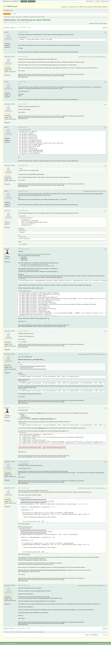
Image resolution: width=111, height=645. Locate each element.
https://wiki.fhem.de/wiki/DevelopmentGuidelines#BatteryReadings (35, 254)
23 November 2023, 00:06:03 (23, 354)
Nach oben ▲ (106, 643)
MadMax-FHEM (10, 56)
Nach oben (6, 628)
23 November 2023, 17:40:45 (23, 461)
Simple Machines (12, 643)
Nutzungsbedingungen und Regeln (96, 643)
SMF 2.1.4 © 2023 (5, 643)
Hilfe (88, 643)
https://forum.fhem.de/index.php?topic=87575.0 (29, 270)
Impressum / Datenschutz (69, 7)
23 (18, 27)
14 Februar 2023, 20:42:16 (23, 32)
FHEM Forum (11, 6)
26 (24, 27)
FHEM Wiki (96, 7)
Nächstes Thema (103, 23)
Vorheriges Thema (93, 23)
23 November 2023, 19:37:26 (23, 585)
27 (25, 27)
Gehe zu (87, 634)
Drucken (105, 27)
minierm (8, 210)
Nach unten (6, 27)
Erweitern (28, 129)
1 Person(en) (20, 244)
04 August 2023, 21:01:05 (23, 127)
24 (19, 27)
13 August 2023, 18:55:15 (23, 210)
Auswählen (23, 37)
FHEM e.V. (105, 7)
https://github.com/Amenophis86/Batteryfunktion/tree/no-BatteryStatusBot (37, 265)
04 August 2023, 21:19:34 (23, 165)
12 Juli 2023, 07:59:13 (22, 104)
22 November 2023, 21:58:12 (23, 248)
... (17, 27)
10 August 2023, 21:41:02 (23, 191)
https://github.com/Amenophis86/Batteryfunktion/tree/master (34, 264)
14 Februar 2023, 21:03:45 (23, 56)
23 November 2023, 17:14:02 (23, 407)
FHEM (80, 7)
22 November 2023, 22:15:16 (23, 330)
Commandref (88, 7)
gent (7, 32)
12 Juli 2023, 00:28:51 (22, 81)
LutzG (7, 249)
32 (28, 27)
